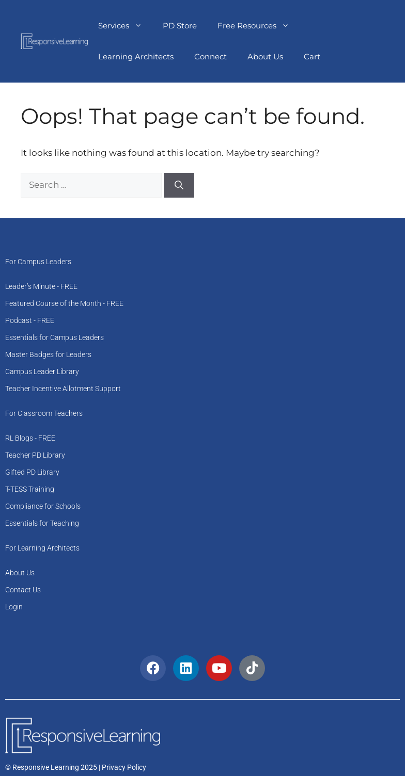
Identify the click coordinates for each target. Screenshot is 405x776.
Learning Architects (136, 56)
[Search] (179, 185)
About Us (265, 56)
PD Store (180, 25)
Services (125, 25)
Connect (210, 56)
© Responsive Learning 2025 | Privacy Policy (75, 767)
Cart (312, 56)
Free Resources (258, 25)
